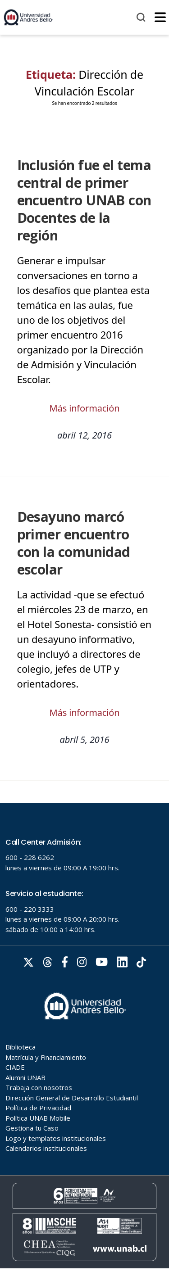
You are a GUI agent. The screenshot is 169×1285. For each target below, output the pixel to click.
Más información (85, 408)
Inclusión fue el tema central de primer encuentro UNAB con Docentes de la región (84, 200)
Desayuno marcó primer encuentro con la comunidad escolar (73, 543)
